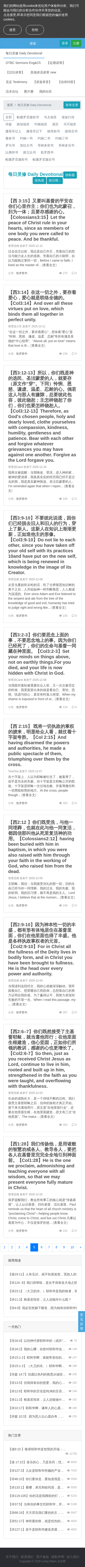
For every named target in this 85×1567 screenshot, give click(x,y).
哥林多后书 (66, 145)
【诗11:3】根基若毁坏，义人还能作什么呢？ (39, 1299)
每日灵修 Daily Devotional (24, 53)
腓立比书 (29, 152)
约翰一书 (26, 138)
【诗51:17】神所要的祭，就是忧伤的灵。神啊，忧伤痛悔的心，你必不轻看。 (37, 1521)
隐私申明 (57, 1557)
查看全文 (49, 265)
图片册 (29, 91)
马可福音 (69, 124)
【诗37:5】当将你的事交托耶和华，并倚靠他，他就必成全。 (37, 1504)
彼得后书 (71, 131)
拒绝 (35, 30)
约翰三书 (61, 138)
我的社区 (45, 91)
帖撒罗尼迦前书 (28, 117)
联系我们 (27, 1557)
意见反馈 (81, 1321)
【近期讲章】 (56, 63)
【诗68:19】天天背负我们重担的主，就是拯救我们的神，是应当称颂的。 (37, 1512)
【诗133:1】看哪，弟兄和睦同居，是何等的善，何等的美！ (37, 1487)
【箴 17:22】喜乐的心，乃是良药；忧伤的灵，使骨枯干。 (37, 1462)
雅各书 (10, 138)
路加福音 (23, 124)
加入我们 (73, 1557)
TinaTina (13, 771)
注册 (76, 43)
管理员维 (13, 245)
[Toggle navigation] (7, 43)
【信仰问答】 (67, 82)
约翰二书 (44, 138)
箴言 (55, 124)
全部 (8, 117)
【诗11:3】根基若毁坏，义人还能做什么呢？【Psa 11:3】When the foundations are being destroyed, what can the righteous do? (37, 1399)
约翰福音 (40, 124)
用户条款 (42, 1557)
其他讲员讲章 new (43, 72)
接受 (12, 30)
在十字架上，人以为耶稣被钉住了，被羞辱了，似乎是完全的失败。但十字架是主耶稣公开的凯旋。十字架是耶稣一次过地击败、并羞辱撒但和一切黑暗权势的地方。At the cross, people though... (41, 786)
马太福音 (50, 117)
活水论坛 (12, 91)
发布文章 (72, 105)
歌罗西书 (47, 152)
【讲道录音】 (42, 82)
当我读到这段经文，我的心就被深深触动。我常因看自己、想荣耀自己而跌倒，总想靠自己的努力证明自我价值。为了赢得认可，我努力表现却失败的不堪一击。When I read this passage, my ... (41, 995)
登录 (65, 43)
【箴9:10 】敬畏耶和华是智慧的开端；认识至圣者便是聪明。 (37, 1449)
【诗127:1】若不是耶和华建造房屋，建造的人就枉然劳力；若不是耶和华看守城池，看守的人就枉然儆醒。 (37, 1529)
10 (72, 1247)
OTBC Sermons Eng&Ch (23, 63)
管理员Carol (15, 467)
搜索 (33, 43)
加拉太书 (26, 145)
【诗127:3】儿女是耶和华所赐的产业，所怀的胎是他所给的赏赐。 (37, 1470)
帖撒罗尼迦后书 (44, 159)
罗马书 (10, 145)
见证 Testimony (16, 82)
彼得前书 (53, 131)
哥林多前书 (45, 145)
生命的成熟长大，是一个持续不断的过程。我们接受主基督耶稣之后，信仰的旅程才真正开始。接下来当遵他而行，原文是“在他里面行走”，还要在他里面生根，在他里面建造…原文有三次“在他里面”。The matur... (42, 1107)
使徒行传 (68, 117)
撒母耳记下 (34, 131)
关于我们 (12, 1557)
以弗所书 (11, 152)
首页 (10, 105)
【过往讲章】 (15, 72)
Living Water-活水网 (53, 1561)
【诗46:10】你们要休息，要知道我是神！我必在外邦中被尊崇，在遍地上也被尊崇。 (37, 1479)
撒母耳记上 (13, 131)
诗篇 (8, 124)
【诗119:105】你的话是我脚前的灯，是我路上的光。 (37, 1496)
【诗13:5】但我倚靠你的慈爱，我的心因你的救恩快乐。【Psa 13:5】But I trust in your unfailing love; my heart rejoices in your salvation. (37, 1383)
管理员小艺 (15, 326)
